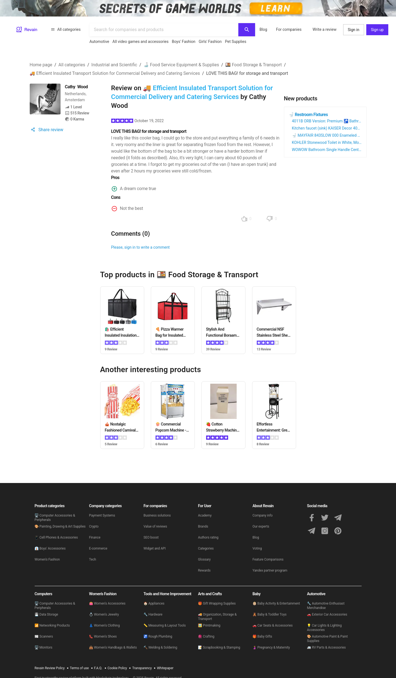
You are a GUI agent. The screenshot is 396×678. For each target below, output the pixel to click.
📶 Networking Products (52, 625)
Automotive (99, 41)
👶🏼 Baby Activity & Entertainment (276, 603)
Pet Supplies (235, 41)
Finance (94, 537)
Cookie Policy (117, 668)
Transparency (142, 668)
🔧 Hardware (153, 614)
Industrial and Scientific (114, 64)
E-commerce (98, 548)
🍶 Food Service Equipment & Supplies (181, 64)
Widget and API (155, 548)
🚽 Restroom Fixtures (308, 114)
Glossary (204, 559)
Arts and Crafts (210, 594)
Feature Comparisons (268, 559)
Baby (257, 594)
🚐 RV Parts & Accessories (326, 647)
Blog (263, 29)
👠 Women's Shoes (103, 636)
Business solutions (157, 515)
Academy (205, 515)
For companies (289, 29)
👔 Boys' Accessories (50, 548)
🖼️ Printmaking (209, 625)
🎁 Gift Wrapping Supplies (217, 603)
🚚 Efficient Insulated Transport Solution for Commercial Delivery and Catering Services (115, 73)
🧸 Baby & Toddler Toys (270, 614)
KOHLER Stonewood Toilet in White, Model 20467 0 (335, 142)
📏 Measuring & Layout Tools (165, 625)
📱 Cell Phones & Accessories (56, 537)
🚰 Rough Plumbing (158, 636)
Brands (203, 526)
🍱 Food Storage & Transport (253, 64)
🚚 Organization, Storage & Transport (217, 617)
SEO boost (151, 537)
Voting (257, 548)
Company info (263, 515)
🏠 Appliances (154, 603)
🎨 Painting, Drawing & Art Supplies (60, 526)
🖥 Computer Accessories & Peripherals (55, 518)
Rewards (204, 570)
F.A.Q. (98, 668)
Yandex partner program (270, 570)
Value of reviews (155, 526)
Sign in (353, 30)
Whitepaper (165, 668)
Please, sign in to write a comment (140, 247)
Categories (206, 548)
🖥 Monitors (44, 647)
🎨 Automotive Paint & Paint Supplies (327, 639)
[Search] (246, 29)
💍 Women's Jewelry (104, 614)
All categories (66, 29)
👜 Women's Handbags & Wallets (113, 647)
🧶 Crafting (206, 636)
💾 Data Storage (46, 614)
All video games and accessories (141, 41)
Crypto (94, 526)
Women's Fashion (47, 559)
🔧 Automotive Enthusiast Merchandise (326, 606)
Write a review (325, 29)
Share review (47, 129)
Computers (43, 594)
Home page (41, 64)
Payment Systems (102, 515)
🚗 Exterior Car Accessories (327, 614)
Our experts (261, 526)
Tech (92, 559)
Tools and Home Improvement (167, 594)
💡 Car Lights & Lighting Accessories (324, 628)
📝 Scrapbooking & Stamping (219, 647)
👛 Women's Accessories (107, 603)
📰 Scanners (44, 636)
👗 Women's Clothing (104, 625)
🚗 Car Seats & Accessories (273, 625)
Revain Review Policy (50, 668)
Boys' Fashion (184, 41)
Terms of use (79, 668)
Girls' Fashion (210, 41)
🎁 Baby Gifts (262, 636)
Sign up (377, 30)
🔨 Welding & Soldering (160, 647)
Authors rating (208, 537)
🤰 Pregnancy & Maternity (271, 647)
